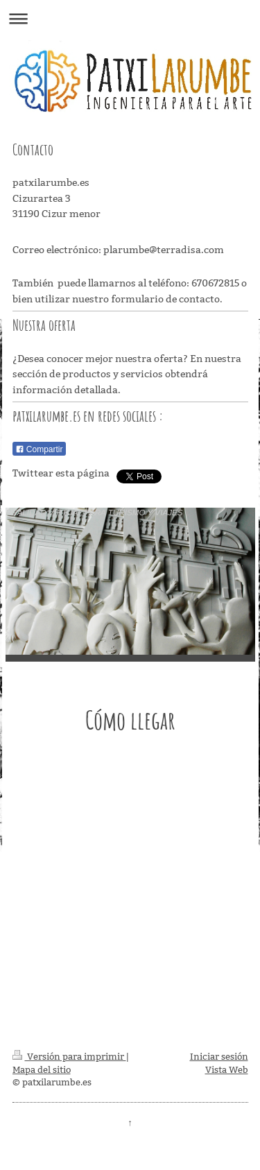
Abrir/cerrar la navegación (130, 18)
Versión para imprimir (69, 1056)
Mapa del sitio (41, 1069)
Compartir (39, 449)
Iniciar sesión (219, 1056)
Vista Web (226, 1069)
